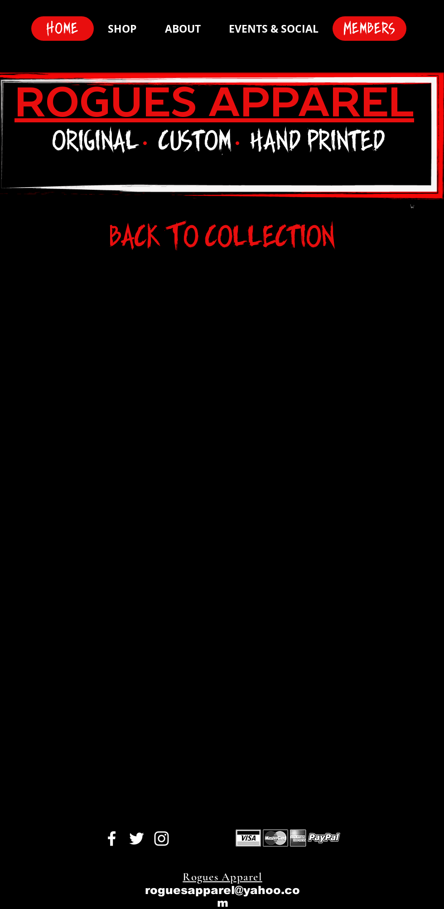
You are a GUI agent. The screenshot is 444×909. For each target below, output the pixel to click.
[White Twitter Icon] (136, 838)
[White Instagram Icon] (161, 838)
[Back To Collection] (222, 237)
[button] (412, 206)
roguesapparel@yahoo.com (222, 896)
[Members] (369, 28)
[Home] (62, 28)
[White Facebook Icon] (111, 838)
